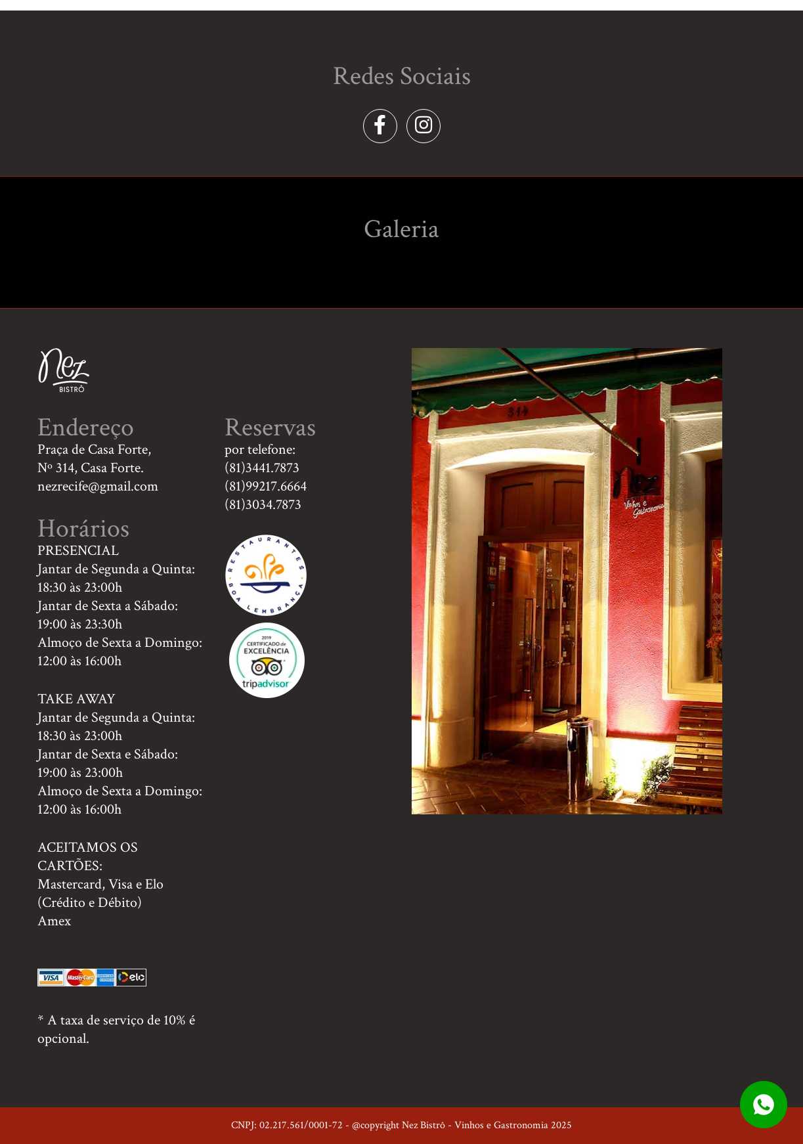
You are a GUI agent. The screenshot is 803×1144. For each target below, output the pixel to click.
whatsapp (763, 1104)
